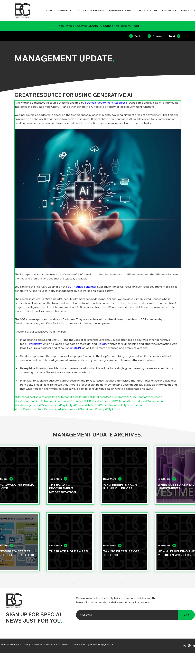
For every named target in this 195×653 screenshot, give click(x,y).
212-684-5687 (78, 644)
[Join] (186, 615)
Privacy (65, 644)
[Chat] (184, 645)
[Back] (134, 36)
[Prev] (73, 582)
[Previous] (18, 26)
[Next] (177, 26)
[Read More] (67, 479)
